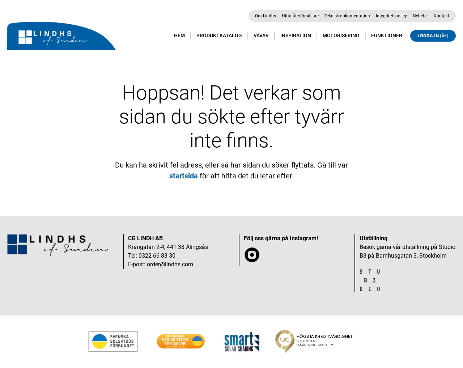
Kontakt (441, 15)
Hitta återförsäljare (300, 15)
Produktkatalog (219, 35)
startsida (183, 176)
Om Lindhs (265, 15)
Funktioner (386, 35)
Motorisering (341, 35)
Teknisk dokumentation (347, 15)
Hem (179, 35)
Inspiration (295, 35)
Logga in (433, 35)
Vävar (261, 35)
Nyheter (420, 15)
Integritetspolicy (391, 15)
